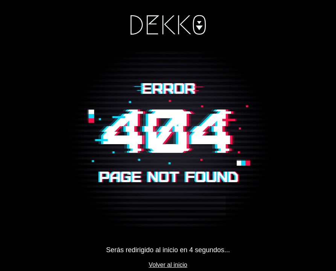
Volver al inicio (168, 265)
